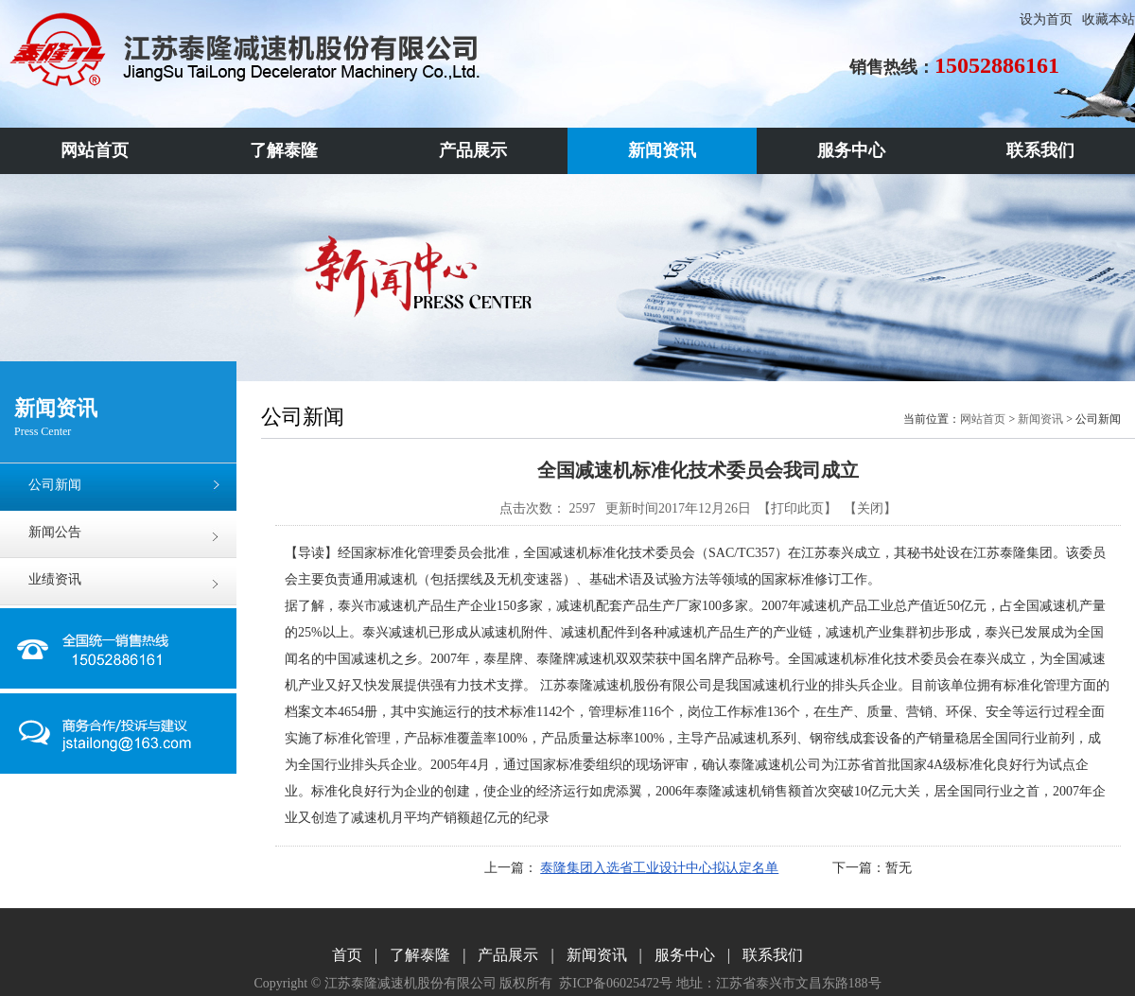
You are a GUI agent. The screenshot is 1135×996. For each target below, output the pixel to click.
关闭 (870, 508)
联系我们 (772, 955)
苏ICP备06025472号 (615, 983)
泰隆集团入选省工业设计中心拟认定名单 (659, 868)
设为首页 (1046, 19)
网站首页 (982, 419)
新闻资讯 (1040, 419)
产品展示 (508, 955)
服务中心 (685, 955)
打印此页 (797, 508)
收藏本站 (1108, 19)
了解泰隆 (420, 955)
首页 (347, 955)
